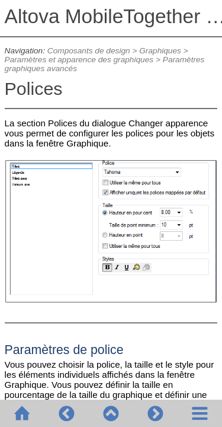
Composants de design (88, 50)
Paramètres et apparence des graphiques (79, 59)
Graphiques (160, 50)
